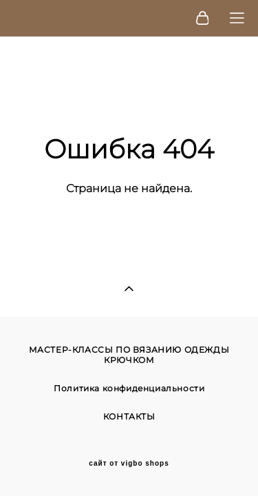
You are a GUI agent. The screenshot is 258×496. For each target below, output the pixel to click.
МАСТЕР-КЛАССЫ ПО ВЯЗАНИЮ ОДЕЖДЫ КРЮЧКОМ (129, 354)
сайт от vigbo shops (129, 463)
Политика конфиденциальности (129, 388)
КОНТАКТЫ (129, 416)
